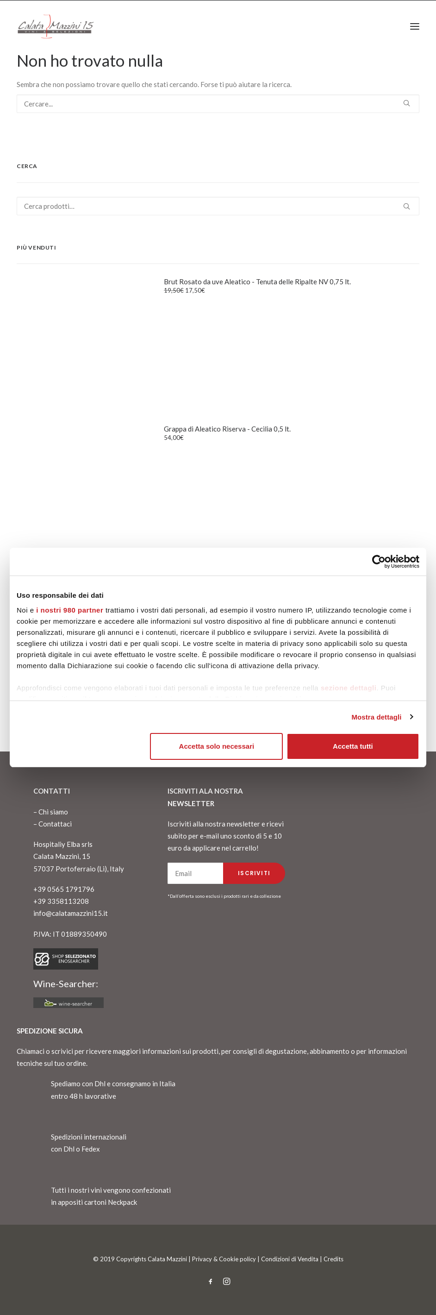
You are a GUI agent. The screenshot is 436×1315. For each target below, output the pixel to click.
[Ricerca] (218, 103)
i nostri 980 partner (69, 610)
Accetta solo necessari (217, 746)
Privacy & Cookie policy (224, 1259)
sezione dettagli (349, 688)
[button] (414, 26)
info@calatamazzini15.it (70, 913)
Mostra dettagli (376, 717)
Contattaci (55, 824)
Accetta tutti (353, 746)
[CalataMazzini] (55, 26)
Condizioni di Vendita (289, 1259)
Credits (333, 1259)
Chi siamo (53, 812)
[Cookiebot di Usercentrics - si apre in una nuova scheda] (378, 562)
